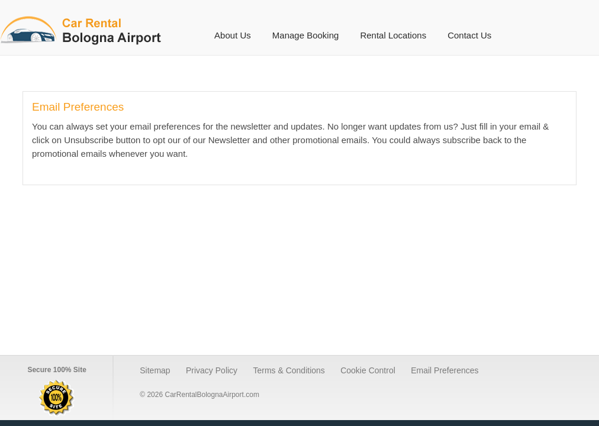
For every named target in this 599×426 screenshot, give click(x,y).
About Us (232, 35)
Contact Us (469, 35)
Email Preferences (444, 370)
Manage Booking (305, 35)
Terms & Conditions (288, 370)
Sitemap (155, 370)
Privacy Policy (211, 370)
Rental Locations (393, 35)
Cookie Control (367, 370)
